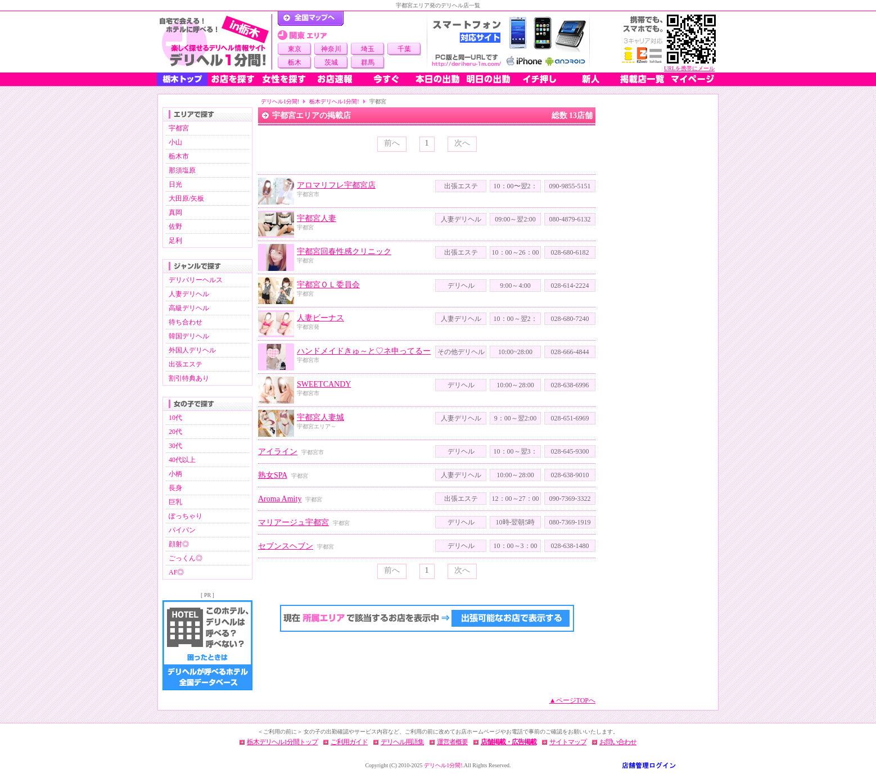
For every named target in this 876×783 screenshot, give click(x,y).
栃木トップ (182, 79)
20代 (175, 432)
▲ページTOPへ (572, 700)
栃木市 (179, 156)
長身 (175, 488)
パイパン (182, 530)
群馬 (367, 62)
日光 (175, 184)
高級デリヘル (189, 308)
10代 (175, 418)
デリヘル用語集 (402, 742)
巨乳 (175, 502)
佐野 (175, 226)
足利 (175, 241)
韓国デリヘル (189, 336)
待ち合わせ (185, 322)
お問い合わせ (617, 742)
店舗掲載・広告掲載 (508, 742)
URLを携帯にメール (689, 68)
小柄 (175, 474)
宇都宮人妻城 (320, 417)
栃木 (294, 62)
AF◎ (176, 572)
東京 (294, 49)
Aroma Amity (279, 499)
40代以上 (182, 460)
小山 (175, 142)
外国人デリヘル (192, 350)
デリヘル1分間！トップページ (311, 18)
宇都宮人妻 (316, 218)
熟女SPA (272, 475)
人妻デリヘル (189, 294)
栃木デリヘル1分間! (334, 101)
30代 (175, 446)
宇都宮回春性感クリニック (344, 251)
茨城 (331, 62)
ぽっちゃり (185, 516)
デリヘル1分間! (280, 101)
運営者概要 (452, 742)
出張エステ (185, 364)
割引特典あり (189, 378)
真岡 (175, 212)
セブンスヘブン (285, 546)
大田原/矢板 (186, 198)
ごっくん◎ (185, 558)
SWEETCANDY (324, 384)
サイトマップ (567, 742)
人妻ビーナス (320, 318)
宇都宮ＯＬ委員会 (328, 284)
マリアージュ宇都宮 (293, 522)
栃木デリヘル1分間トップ (282, 742)
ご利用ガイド (349, 742)
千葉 (404, 49)
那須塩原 (182, 170)
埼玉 (367, 49)
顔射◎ (179, 544)
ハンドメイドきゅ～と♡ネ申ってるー (364, 351)
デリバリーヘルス (196, 280)
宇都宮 (179, 128)
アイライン (277, 451)
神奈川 (331, 49)
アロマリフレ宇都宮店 (336, 185)
